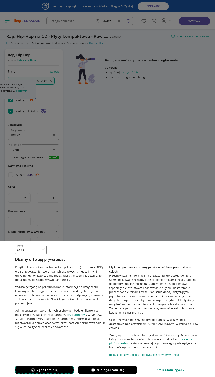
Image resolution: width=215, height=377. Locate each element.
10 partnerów (76, 314)
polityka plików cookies (124, 355)
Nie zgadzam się (107, 370)
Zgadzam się (44, 370)
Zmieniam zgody (170, 370)
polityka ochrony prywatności (161, 355)
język (20, 245)
